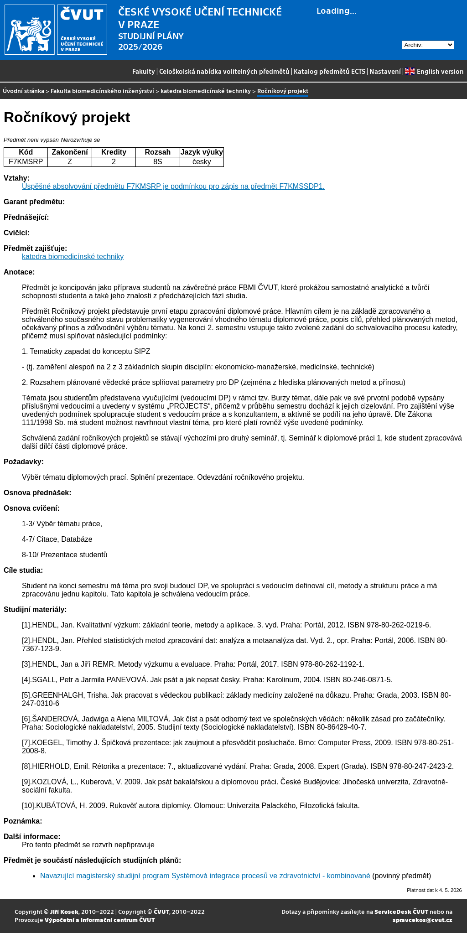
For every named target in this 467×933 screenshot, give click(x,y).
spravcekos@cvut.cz (422, 919)
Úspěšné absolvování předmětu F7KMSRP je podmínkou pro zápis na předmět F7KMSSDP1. (173, 186)
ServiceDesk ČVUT (401, 911)
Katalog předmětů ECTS (329, 71)
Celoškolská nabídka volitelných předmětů (224, 71)
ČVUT (161, 911)
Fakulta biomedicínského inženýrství (102, 90)
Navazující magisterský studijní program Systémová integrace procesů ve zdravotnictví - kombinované (205, 876)
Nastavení (385, 71)
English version (434, 71)
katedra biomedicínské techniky (206, 90)
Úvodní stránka (23, 90)
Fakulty (143, 71)
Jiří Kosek (64, 911)
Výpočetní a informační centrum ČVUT (100, 919)
